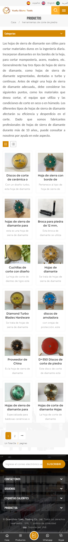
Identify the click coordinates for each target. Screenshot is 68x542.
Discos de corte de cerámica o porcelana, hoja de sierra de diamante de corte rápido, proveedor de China (17, 178)
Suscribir (54, 464)
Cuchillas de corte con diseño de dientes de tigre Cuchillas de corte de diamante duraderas (17, 270)
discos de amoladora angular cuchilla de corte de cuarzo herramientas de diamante (50, 316)
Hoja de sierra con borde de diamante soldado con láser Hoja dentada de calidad (50, 178)
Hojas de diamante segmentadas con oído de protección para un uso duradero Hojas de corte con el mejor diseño (50, 270)
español (33, 3)
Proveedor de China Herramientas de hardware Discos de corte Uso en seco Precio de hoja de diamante (17, 362)
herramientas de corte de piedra (39, 22)
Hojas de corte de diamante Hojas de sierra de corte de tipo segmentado (50, 407)
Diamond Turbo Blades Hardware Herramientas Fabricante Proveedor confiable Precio (17, 316)
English (48, 3)
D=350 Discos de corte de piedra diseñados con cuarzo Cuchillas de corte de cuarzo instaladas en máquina (50, 362)
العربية (62, 3)
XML (26, 523)
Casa (13, 22)
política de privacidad (44, 523)
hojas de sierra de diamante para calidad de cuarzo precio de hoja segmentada (17, 224)
